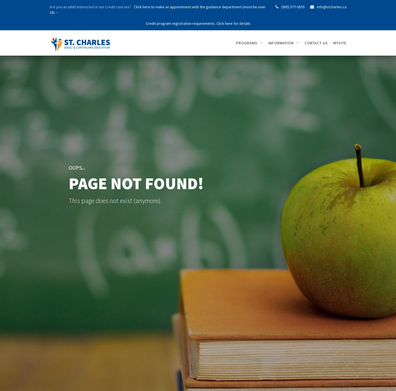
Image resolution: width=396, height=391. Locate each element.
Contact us (316, 42)
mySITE (339, 42)
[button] (249, 43)
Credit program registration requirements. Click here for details (198, 23)
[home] (82, 40)
